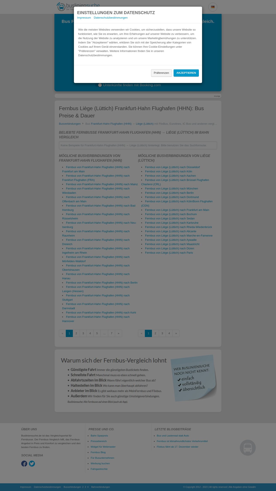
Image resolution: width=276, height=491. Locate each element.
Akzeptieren (186, 72)
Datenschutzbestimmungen (111, 17)
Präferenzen (161, 72)
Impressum (84, 17)
